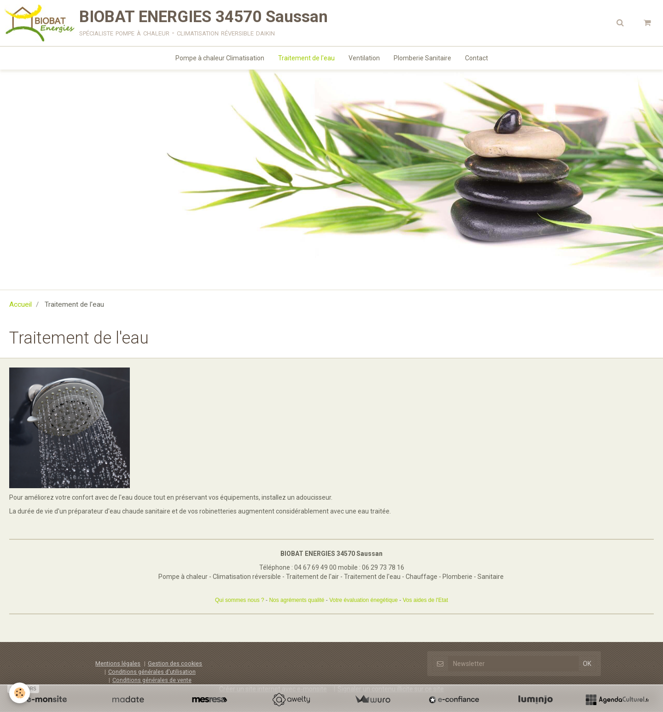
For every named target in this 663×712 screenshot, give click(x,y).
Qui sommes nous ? (239, 600)
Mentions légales (117, 663)
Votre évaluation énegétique (363, 600)
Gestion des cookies (175, 663)
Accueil (20, 304)
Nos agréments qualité (296, 600)
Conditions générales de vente (152, 680)
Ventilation (364, 58)
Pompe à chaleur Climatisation (219, 58)
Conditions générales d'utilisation (152, 671)
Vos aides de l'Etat (425, 600)
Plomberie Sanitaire (422, 58)
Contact (476, 58)
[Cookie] (19, 693)
